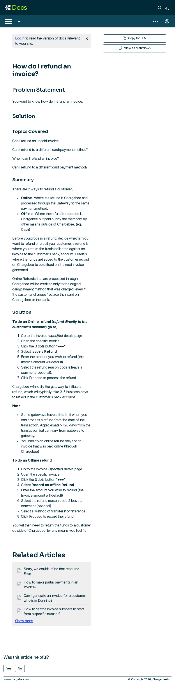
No (20, 668)
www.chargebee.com (17, 679)
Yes (8, 668)
